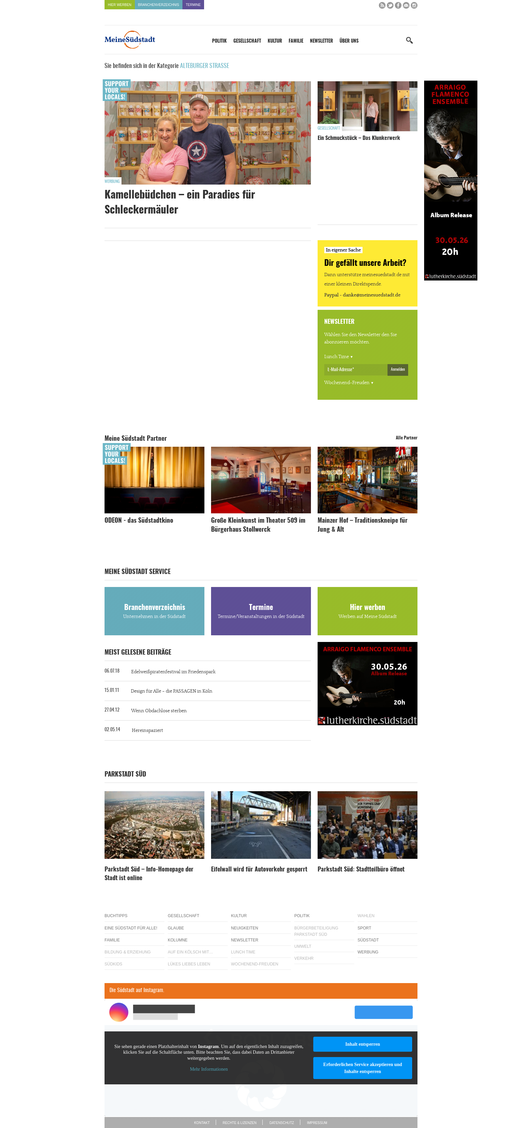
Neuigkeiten (244, 928)
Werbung (112, 182)
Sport (364, 928)
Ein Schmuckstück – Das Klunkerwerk (359, 138)
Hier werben (119, 5)
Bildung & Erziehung (128, 952)
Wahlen (366, 915)
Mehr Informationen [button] (209, 1069)
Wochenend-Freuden (347, 382)
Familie (296, 41)
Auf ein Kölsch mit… (190, 952)
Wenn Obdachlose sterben (159, 711)
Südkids (113, 964)
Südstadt (368, 940)
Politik (219, 41)
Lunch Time (336, 356)
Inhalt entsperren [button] (362, 1044)
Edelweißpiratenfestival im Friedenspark (173, 672)
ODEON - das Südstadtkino (139, 521)
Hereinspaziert (147, 730)
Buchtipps (116, 915)
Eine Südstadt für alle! (131, 928)
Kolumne (177, 940)
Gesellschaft (247, 41)
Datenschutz (281, 1123)
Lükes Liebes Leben (189, 964)
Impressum (317, 1123)
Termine (193, 5)
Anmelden (398, 369)
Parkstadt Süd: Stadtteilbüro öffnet (361, 870)
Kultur (275, 41)
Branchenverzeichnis (158, 5)
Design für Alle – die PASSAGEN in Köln (171, 691)
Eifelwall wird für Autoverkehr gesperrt (259, 870)
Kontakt (201, 1123)
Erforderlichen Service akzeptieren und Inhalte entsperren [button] (362, 1068)
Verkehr (304, 958)
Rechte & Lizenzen (240, 1123)
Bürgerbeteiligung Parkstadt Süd (316, 931)
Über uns (349, 41)
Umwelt (302, 946)
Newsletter (321, 41)
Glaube (176, 928)
